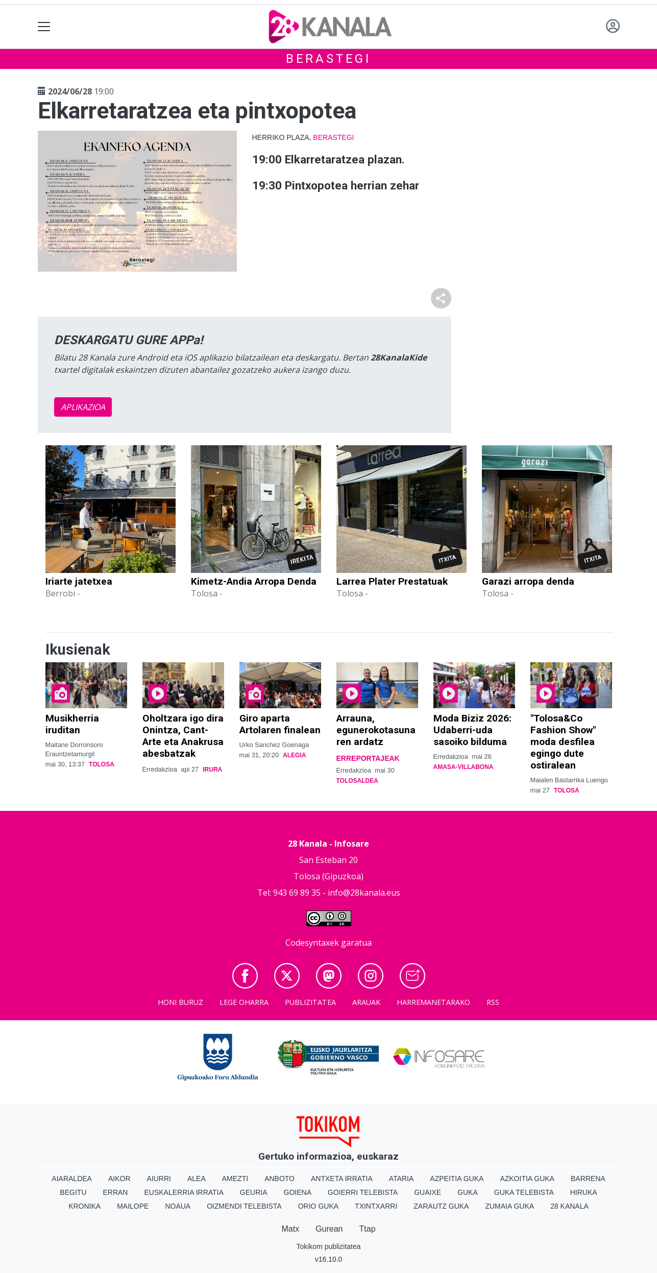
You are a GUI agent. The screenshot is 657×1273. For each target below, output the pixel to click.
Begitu (73, 1192)
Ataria (401, 1178)
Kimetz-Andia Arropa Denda (254, 581)
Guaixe (427, 1192)
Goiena (297, 1192)
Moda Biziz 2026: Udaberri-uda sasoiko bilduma (472, 730)
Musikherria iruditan (72, 724)
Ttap (367, 1228)
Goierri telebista (363, 1192)
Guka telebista (524, 1192)
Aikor (119, 1178)
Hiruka (583, 1192)
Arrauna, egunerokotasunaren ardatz (376, 730)
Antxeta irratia (342, 1178)
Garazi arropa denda (528, 581)
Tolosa (101, 764)
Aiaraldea (72, 1178)
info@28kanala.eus (364, 892)
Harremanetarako (433, 1002)
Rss (492, 1002)
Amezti (235, 1178)
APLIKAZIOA (83, 407)
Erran (115, 1192)
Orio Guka (318, 1206)
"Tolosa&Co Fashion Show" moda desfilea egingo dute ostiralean (563, 741)
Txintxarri (376, 1206)
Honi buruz (180, 1002)
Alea (196, 1178)
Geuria (253, 1192)
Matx (290, 1228)
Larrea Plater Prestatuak (392, 581)
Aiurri (159, 1178)
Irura (212, 769)
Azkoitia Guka (527, 1178)
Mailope (133, 1206)
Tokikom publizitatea (328, 1246)
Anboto (279, 1178)
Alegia (294, 755)
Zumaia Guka (509, 1206)
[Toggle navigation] (44, 27)
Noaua (177, 1206)
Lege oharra (244, 1002)
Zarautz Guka (441, 1206)
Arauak (366, 1002)
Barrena (588, 1178)
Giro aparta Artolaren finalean (280, 724)
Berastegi (328, 59)
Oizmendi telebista (244, 1206)
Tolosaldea (357, 780)
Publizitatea (310, 1002)
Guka (467, 1192)
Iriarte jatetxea (78, 581)
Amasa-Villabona (463, 767)
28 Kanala (569, 1206)
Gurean (329, 1228)
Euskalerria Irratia (183, 1192)
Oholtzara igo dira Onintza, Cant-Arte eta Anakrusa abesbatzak (183, 735)
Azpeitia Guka (456, 1178)
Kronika (84, 1206)
